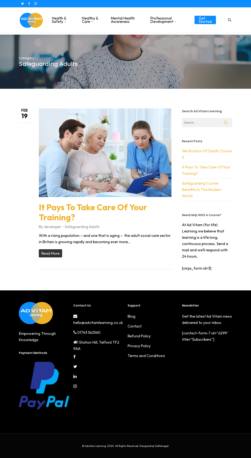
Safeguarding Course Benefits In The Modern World (201, 189)
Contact (135, 326)
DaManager (161, 446)
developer (52, 226)
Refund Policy (139, 336)
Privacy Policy (139, 345)
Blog (131, 316)
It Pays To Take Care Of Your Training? (93, 212)
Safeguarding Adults (82, 226)
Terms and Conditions (146, 355)
